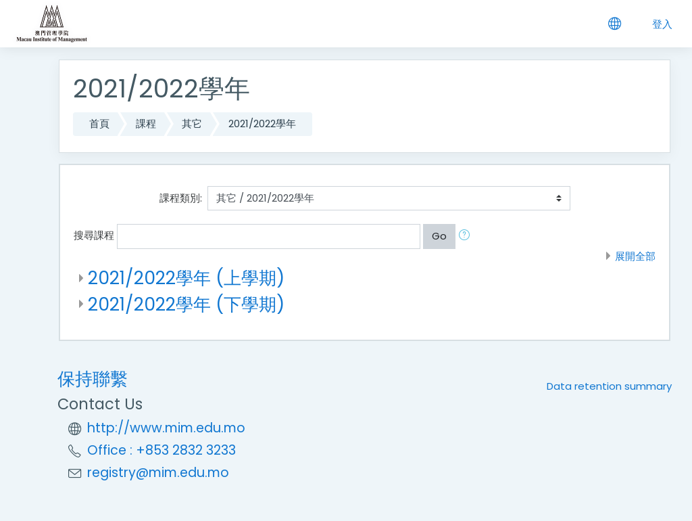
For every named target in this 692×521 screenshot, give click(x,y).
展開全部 (635, 256)
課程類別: (180, 198)
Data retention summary (609, 386)
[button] (467, 236)
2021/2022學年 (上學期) (186, 277)
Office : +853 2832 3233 (161, 450)
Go (439, 236)
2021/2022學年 (262, 123)
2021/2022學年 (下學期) (186, 304)
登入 (662, 24)
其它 (192, 123)
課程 (146, 123)
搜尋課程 (94, 235)
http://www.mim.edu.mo (166, 428)
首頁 (99, 123)
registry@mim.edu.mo (158, 472)
